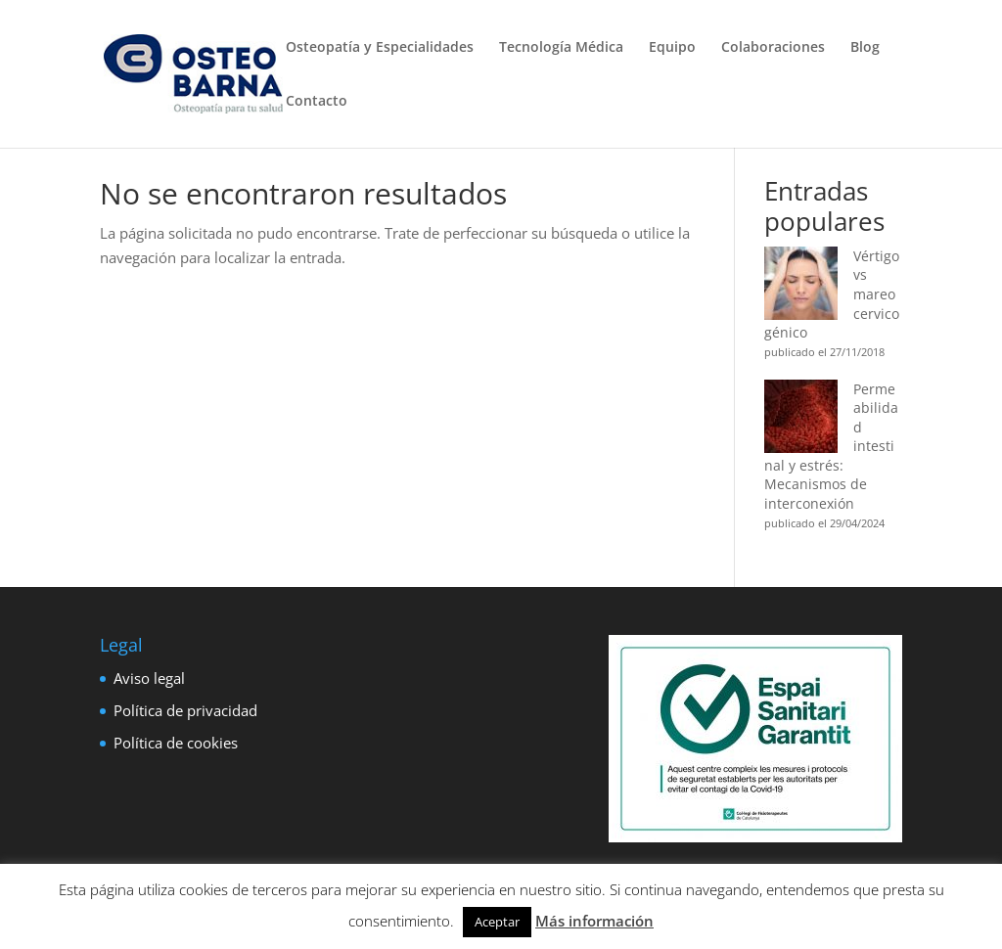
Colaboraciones (773, 48)
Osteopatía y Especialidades (380, 48)
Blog (865, 48)
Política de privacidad (185, 710)
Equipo (672, 48)
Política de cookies (176, 742)
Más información (594, 920)
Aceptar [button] (497, 921)
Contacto (316, 102)
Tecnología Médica (561, 48)
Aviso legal (149, 678)
